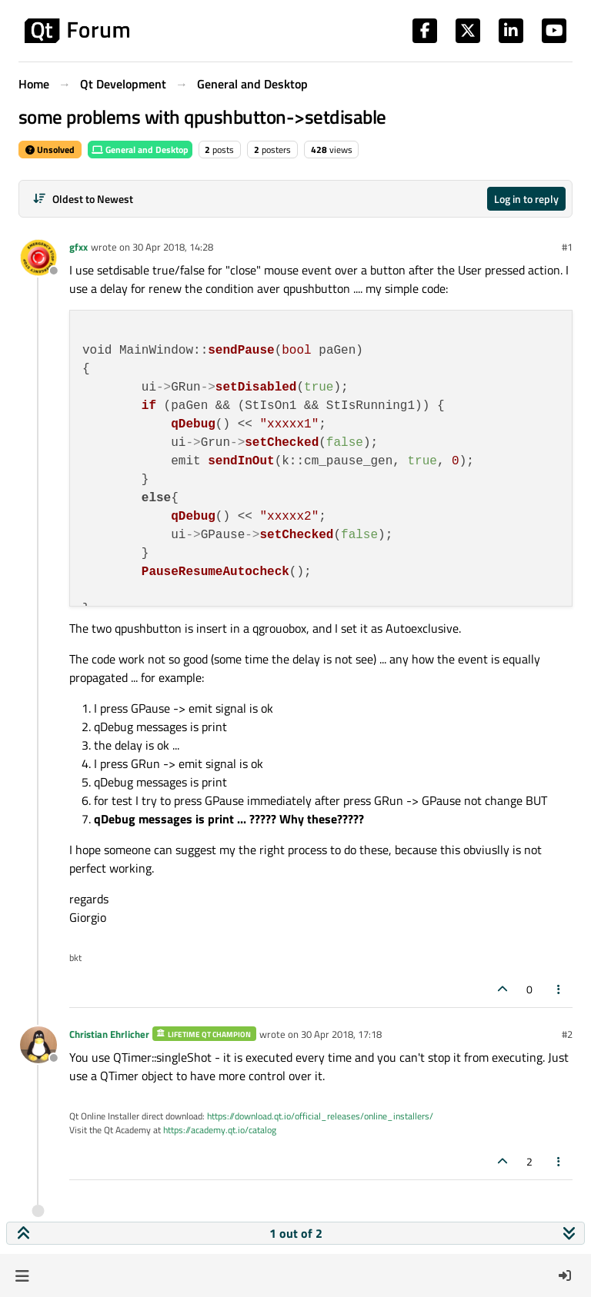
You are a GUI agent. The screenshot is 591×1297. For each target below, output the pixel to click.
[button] (22, 1275)
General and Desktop (140, 149)
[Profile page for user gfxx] (38, 257)
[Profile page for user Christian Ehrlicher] (38, 1044)
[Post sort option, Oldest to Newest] (82, 199)
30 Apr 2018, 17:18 (341, 1034)
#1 (567, 246)
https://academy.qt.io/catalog (219, 1129)
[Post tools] (559, 989)
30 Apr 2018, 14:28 (172, 246)
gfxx (78, 246)
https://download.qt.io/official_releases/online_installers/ (320, 1116)
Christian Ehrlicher (109, 1034)
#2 (567, 1034)
